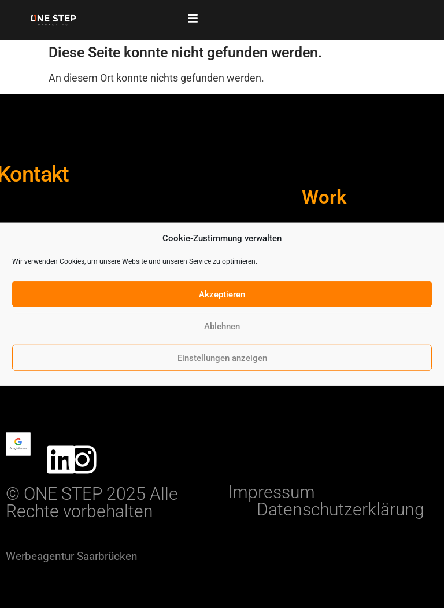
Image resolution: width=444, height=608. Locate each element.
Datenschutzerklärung (340, 509)
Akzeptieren (222, 294)
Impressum (271, 492)
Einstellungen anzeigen (222, 357)
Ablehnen (222, 325)
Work (324, 197)
